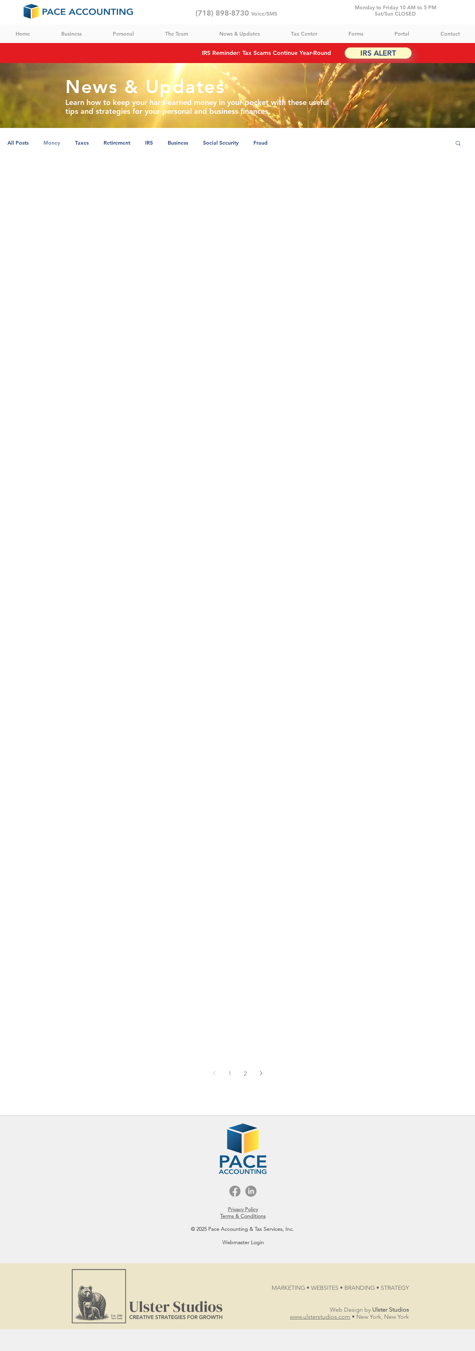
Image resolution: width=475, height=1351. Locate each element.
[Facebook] (234, 1191)
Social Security (221, 143)
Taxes (82, 143)
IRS (149, 143)
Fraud (260, 143)
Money (51, 143)
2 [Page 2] (245, 1073)
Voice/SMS (264, 13)
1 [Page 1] (229, 1073)
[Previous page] (214, 1073)
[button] (458, 144)
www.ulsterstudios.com (320, 1316)
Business (178, 143)
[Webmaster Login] (243, 1242)
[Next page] (261, 1073)
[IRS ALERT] (378, 53)
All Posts (18, 143)
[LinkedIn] (250, 1191)
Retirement (117, 143)
